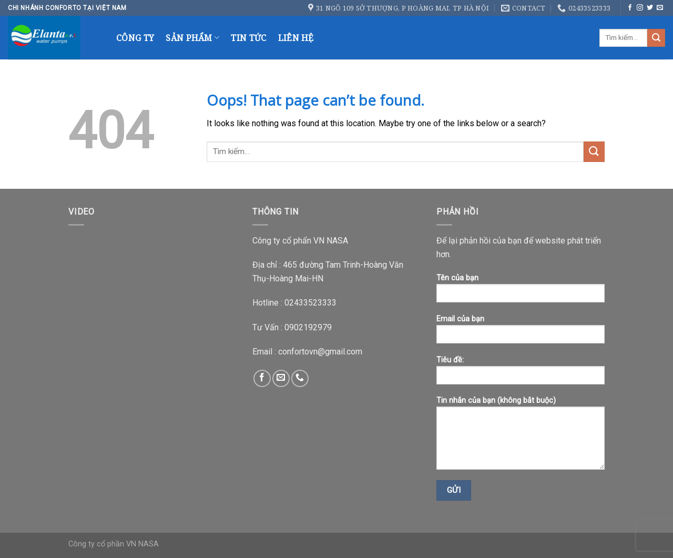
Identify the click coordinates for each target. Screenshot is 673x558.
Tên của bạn (520, 291)
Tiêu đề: (520, 374)
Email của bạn (520, 332)
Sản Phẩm (192, 38)
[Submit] (656, 38)
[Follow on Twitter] (650, 8)
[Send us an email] (660, 8)
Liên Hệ (296, 38)
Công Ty (135, 38)
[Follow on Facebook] (630, 8)
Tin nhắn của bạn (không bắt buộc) (520, 436)
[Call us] (300, 378)
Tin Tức (248, 38)
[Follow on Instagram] (640, 8)
